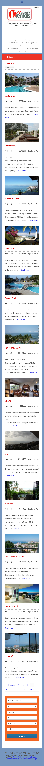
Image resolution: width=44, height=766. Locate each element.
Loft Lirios (8, 401)
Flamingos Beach (10, 298)
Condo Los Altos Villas (12, 606)
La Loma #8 (9, 656)
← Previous (10, 685)
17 (25, 689)
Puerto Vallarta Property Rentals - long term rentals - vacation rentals (22, 758)
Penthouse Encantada (12, 198)
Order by (9, 67)
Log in (35, 759)
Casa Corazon (9, 248)
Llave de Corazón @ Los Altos (14, 556)
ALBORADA (9, 503)
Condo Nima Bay (10, 145)
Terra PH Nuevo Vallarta (13, 348)
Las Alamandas (10, 96)
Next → (31, 689)
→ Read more (21, 171)
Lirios (6, 454)
